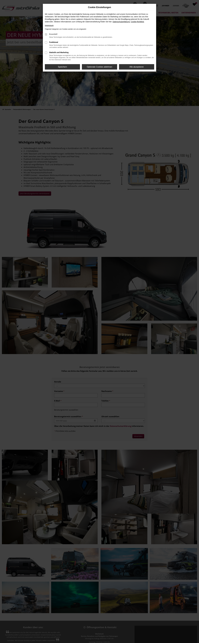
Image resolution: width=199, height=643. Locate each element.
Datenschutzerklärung (121, 22)
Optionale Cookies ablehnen (99, 67)
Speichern (62, 67)
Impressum (49, 25)
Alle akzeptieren (136, 67)
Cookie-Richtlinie (137, 22)
